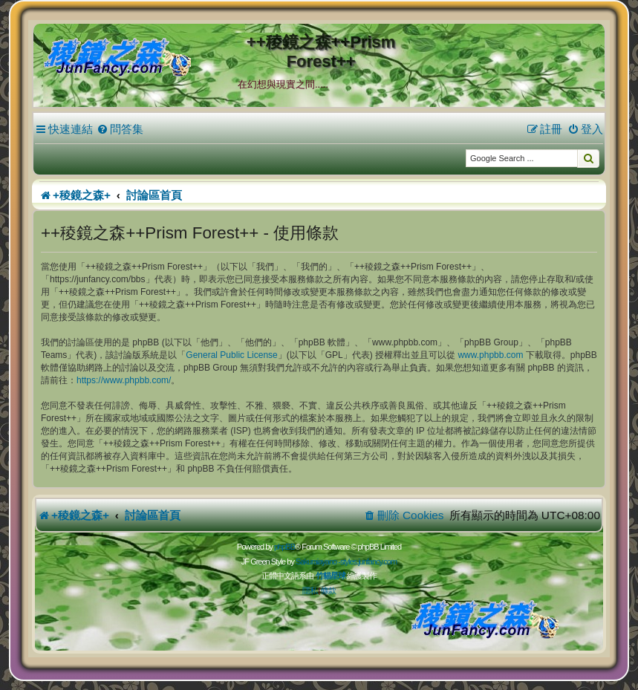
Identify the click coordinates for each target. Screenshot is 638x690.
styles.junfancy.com (368, 561)
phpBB (284, 546)
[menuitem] (120, 129)
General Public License (231, 355)
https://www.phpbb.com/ (124, 380)
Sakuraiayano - (318, 561)
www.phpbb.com (490, 355)
